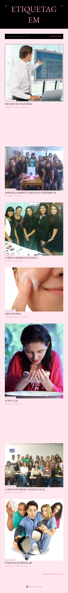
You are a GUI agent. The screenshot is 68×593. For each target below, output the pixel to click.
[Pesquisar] (62, 6)
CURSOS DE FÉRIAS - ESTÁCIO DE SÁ (25, 489)
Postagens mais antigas (53, 574)
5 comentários (18, 261)
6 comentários (18, 196)
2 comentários (18, 404)
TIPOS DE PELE (13, 313)
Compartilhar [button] (9, 107)
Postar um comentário (21, 107)
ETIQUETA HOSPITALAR (18, 562)
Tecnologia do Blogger (34, 586)
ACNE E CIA (11, 400)
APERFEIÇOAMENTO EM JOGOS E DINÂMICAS (30, 192)
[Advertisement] (34, 127)
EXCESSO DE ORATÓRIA (18, 103)
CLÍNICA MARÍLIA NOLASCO (21, 257)
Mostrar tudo (55, 36)
